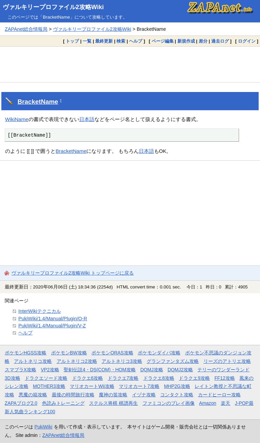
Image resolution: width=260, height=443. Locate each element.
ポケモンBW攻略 (69, 352)
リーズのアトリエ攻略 (227, 361)
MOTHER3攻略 (49, 386)
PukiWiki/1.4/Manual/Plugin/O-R (52, 318)
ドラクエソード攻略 (46, 378)
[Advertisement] (130, 64)
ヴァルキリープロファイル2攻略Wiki (53, 7)
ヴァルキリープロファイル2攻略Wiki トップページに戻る (73, 273)
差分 (203, 41)
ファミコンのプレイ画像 (169, 403)
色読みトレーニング (63, 403)
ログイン (247, 41)
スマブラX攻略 (20, 369)
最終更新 (104, 41)
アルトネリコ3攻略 (122, 361)
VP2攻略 (50, 369)
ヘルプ (135, 41)
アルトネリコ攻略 (33, 361)
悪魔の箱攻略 (33, 394)
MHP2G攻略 (177, 386)
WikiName (16, 119)
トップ (72, 41)
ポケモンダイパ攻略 (159, 352)
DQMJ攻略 (151, 369)
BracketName (38, 101)
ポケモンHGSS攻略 (25, 352)
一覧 (87, 41)
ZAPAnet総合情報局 (26, 29)
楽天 (225, 403)
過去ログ (220, 41)
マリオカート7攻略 (139, 386)
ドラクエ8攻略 (158, 378)
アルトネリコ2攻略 (77, 361)
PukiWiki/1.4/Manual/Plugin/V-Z (52, 325)
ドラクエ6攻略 (87, 378)
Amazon (207, 403)
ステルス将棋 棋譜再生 (113, 403)
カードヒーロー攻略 (219, 394)
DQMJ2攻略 (180, 369)
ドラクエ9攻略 (194, 378)
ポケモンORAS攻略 (112, 352)
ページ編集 (163, 41)
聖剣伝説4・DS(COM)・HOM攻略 (100, 369)
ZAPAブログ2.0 (21, 403)
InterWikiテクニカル (39, 311)
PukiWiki (43, 426)
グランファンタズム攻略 (173, 361)
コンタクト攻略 (176, 394)
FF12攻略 (224, 378)
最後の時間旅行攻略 (73, 394)
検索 (120, 41)
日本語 (86, 119)
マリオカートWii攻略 (92, 386)
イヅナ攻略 (144, 394)
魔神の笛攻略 (113, 394)
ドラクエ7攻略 (123, 378)
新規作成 (186, 41)
